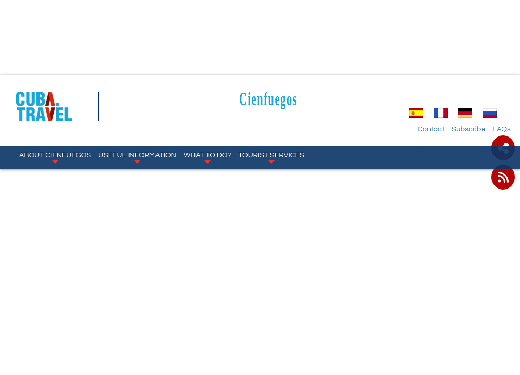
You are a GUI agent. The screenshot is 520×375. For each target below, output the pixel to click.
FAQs (501, 129)
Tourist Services (271, 157)
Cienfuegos (268, 99)
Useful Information (137, 157)
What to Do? (207, 157)
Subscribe (468, 129)
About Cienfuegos (55, 157)
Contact (431, 129)
